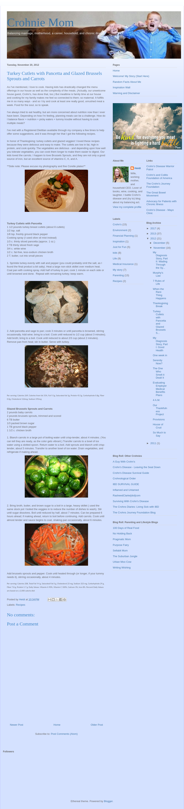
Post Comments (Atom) (64, 733)
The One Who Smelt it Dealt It (158, 373)
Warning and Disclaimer (126, 93)
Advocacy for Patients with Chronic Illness (161, 203)
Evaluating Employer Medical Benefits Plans (160, 388)
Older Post (97, 724)
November (160, 247)
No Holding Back (122, 533)
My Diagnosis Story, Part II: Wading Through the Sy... (160, 260)
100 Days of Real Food (126, 527)
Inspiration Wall (121, 87)
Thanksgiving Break (160, 305)
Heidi (138, 168)
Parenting (118, 275)
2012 (153, 238)
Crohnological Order (124, 478)
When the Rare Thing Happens (159, 293)
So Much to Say (159, 434)
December (160, 242)
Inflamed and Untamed (126, 489)
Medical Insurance (123, 264)
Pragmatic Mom (122, 539)
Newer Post (16, 724)
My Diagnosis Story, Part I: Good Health (160, 344)
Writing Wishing (122, 567)
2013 (153, 233)
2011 (153, 443)
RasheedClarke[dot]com (126, 495)
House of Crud (158, 426)
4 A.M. (156, 400)
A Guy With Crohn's (124, 461)
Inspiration (119, 241)
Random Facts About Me (127, 81)
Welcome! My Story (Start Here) (131, 76)
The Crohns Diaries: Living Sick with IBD (136, 506)
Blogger (108, 801)
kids (115, 252)
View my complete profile (127, 207)
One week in (160, 355)
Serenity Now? (157, 362)
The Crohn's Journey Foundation (158, 185)
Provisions (159, 419)
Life (115, 258)
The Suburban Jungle (125, 556)
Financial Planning (123, 235)
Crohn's (117, 224)
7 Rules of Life (158, 282)
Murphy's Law (158, 274)
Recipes (20, 604)
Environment (120, 230)
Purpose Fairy (121, 544)
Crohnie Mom (40, 22)
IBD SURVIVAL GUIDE (126, 484)
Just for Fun (119, 247)
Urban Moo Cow (122, 561)
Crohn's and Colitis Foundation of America (159, 176)
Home (57, 724)
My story (117, 269)
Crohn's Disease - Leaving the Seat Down (136, 467)
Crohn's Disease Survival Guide (131, 472)
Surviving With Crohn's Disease (131, 501)
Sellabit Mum (120, 550)
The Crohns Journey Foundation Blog (134, 512)
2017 (153, 228)
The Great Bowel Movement (156, 194)
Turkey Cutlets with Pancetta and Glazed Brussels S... (159, 322)
